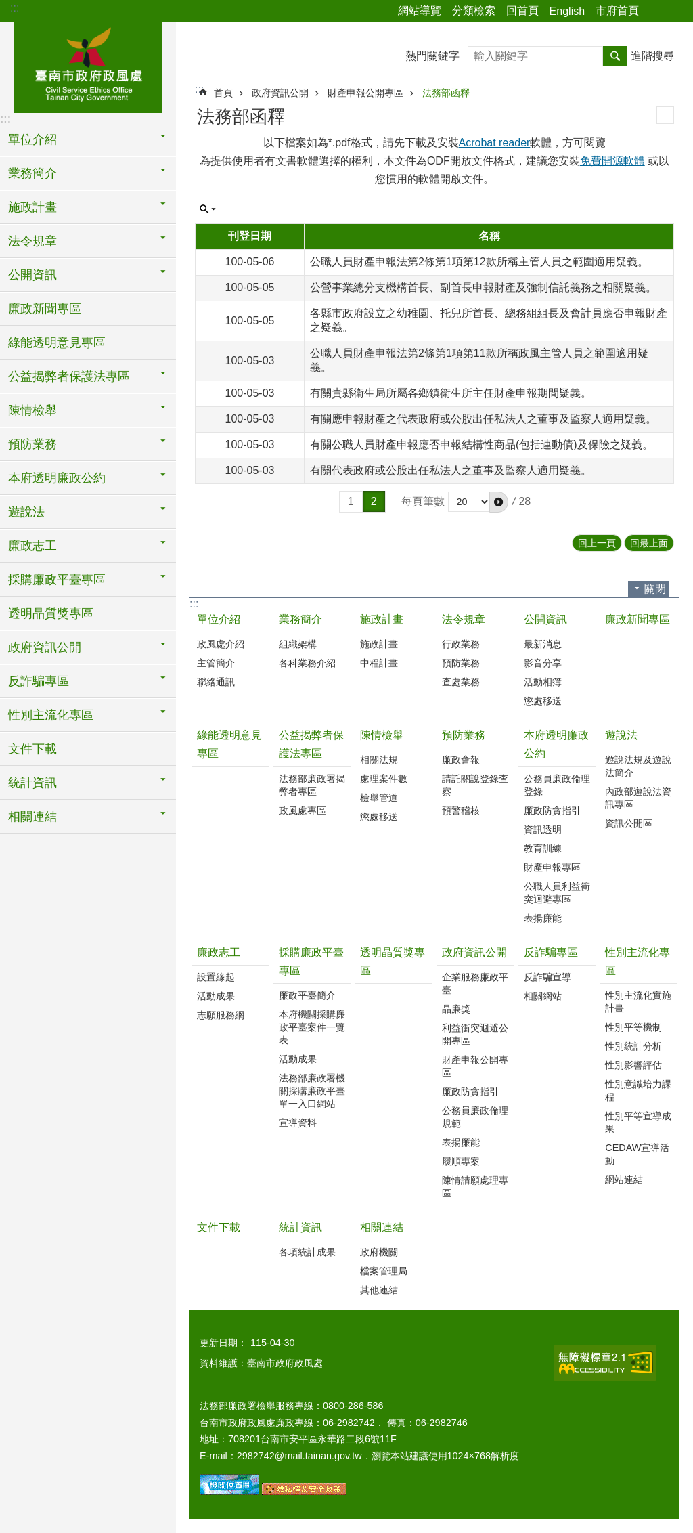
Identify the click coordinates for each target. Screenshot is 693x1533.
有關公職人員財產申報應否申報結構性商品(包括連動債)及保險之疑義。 (481, 444)
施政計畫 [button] (32, 207)
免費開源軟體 (612, 161)
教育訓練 (543, 848)
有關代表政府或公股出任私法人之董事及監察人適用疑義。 (450, 470)
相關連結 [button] (32, 816)
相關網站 (543, 996)
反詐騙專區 (551, 952)
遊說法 (621, 735)
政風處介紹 (220, 644)
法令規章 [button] (32, 241)
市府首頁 (617, 10)
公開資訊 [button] (32, 275)
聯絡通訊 (216, 681)
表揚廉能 (543, 918)
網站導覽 (419, 10)
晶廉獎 (456, 1008)
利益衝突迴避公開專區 (475, 1034)
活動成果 (216, 996)
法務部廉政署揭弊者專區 (312, 785)
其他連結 (379, 1289)
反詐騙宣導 (547, 977)
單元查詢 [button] (208, 209)
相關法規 (379, 759)
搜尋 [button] (615, 56)
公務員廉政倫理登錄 (557, 785)
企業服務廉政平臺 (475, 983)
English (567, 11)
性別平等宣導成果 (638, 1122)
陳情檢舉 (381, 735)
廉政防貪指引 (552, 810)
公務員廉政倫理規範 (475, 1117)
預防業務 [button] (32, 444)
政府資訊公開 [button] (44, 647)
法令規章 (463, 619)
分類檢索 (473, 10)
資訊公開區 (628, 823)
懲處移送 (543, 700)
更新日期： (223, 1342)
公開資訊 (545, 619)
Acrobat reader (495, 142)
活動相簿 (543, 681)
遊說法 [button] (26, 512)
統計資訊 (300, 1227)
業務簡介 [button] (32, 173)
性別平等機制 (633, 1027)
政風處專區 (302, 810)
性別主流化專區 (637, 961)
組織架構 (298, 644)
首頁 (223, 92)
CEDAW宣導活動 (637, 1154)
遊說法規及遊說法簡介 (638, 766)
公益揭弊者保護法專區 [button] (69, 376)
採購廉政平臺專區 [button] (57, 579)
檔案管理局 (383, 1271)
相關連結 (381, 1227)
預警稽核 (461, 810)
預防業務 (461, 662)
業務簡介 (300, 619)
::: (14, 8)
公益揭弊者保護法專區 (311, 744)
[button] (498, 502)
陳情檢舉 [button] (32, 410)
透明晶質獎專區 (50, 613)
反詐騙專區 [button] (38, 681)
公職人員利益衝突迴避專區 (557, 893)
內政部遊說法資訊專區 (638, 798)
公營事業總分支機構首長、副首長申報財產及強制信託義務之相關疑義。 (483, 287)
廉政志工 (218, 952)
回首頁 (522, 10)
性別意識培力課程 (638, 1090)
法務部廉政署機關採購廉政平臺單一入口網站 (312, 1091)
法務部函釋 (446, 92)
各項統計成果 (307, 1252)
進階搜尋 (652, 56)
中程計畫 (379, 662)
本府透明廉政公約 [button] (57, 478)
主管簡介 (216, 662)
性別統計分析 (633, 1046)
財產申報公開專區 (365, 92)
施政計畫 (381, 619)
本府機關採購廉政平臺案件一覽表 (312, 1027)
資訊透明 (543, 829)
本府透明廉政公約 (556, 744)
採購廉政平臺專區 (311, 961)
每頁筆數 (423, 501)
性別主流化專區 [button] (50, 715)
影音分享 (543, 662)
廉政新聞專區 (44, 309)
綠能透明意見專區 (57, 342)
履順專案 (461, 1161)
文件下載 (32, 749)
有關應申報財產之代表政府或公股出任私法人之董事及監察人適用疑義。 (483, 419)
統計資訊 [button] (32, 783)
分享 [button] (656, 11)
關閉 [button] (655, 589)
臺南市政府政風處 (88, 65)
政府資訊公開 (280, 92)
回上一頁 (597, 543)
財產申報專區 (552, 867)
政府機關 (379, 1252)
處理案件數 (383, 778)
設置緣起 (216, 977)
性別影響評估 (633, 1065)
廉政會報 (461, 759)
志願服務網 (220, 1015)
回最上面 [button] (649, 543)
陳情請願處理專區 (475, 1187)
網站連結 (624, 1179)
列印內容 (665, 115)
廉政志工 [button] (32, 546)
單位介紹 (218, 619)
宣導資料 (298, 1122)
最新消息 (543, 644)
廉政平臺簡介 (307, 995)
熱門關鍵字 (432, 56)
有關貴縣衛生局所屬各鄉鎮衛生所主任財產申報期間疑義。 (450, 393)
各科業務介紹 (307, 662)
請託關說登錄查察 (475, 785)
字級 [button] (675, 11)
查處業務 (461, 681)
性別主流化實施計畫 (638, 1002)
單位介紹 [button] (32, 139)
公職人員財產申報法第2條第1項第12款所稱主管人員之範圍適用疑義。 (479, 261)
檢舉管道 (379, 797)
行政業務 (461, 644)
